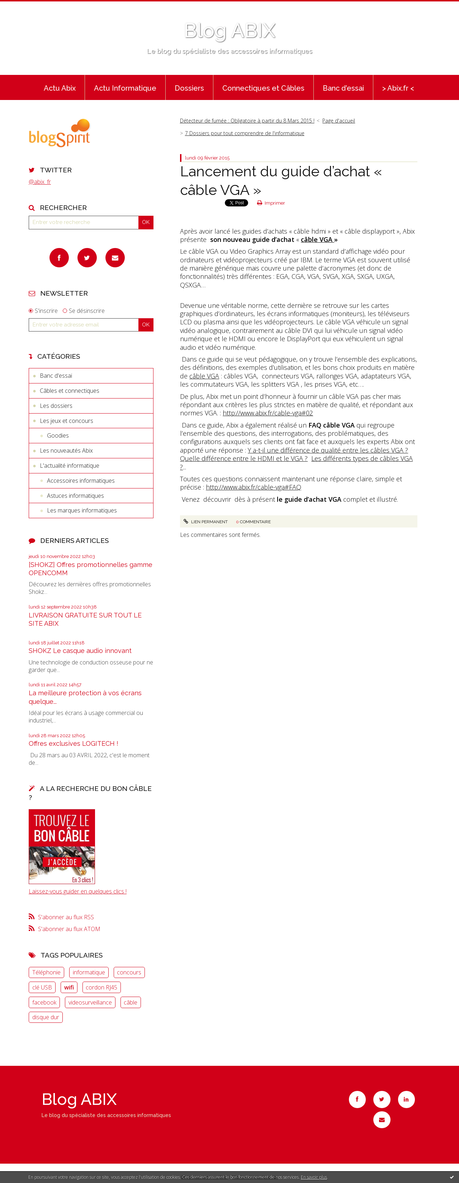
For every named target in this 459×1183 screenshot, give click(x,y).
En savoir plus (314, 1177)
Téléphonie (46, 972)
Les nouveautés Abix (66, 450)
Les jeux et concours (66, 421)
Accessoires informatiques (81, 481)
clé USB (42, 987)
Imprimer (271, 203)
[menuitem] (60, 87)
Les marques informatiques (82, 510)
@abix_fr (40, 182)
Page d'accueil (338, 120)
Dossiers (189, 88)
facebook (44, 1002)
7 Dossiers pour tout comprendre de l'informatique (244, 133)
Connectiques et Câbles (263, 88)
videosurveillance (90, 1002)
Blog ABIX (229, 30)
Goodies (58, 435)
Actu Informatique (125, 88)
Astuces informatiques (75, 496)
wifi (69, 987)
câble (130, 1002)
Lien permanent (205, 521)
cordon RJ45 (101, 987)
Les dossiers (56, 406)
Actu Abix (60, 88)
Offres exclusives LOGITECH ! (73, 743)
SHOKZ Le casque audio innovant (80, 650)
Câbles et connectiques (69, 391)
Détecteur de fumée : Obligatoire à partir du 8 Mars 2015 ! (247, 120)
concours (129, 972)
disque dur (45, 1017)
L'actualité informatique (69, 465)
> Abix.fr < (398, 88)
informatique (89, 972)
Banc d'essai (343, 88)
